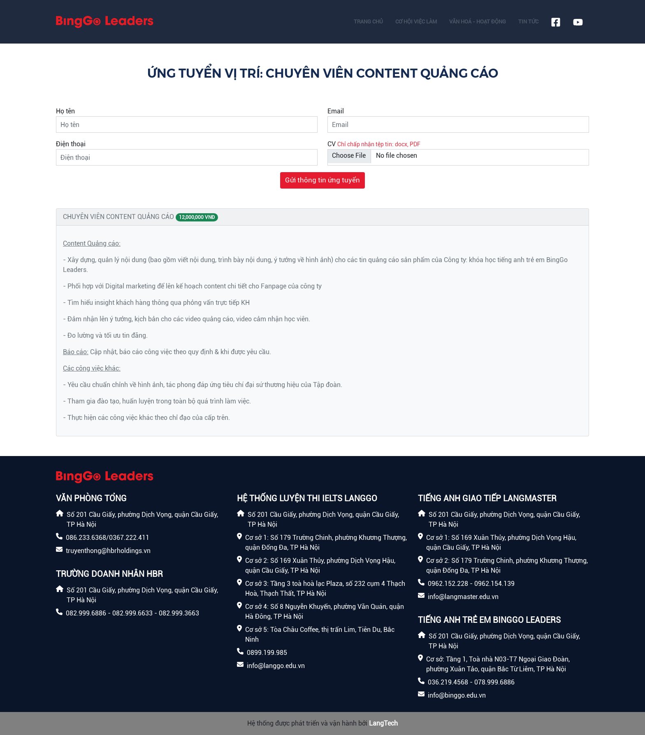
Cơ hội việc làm (416, 21)
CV (331, 144)
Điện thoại (71, 144)
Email (335, 111)
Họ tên (65, 111)
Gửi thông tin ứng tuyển (322, 180)
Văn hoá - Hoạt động (477, 21)
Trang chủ (368, 21)
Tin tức (528, 21)
